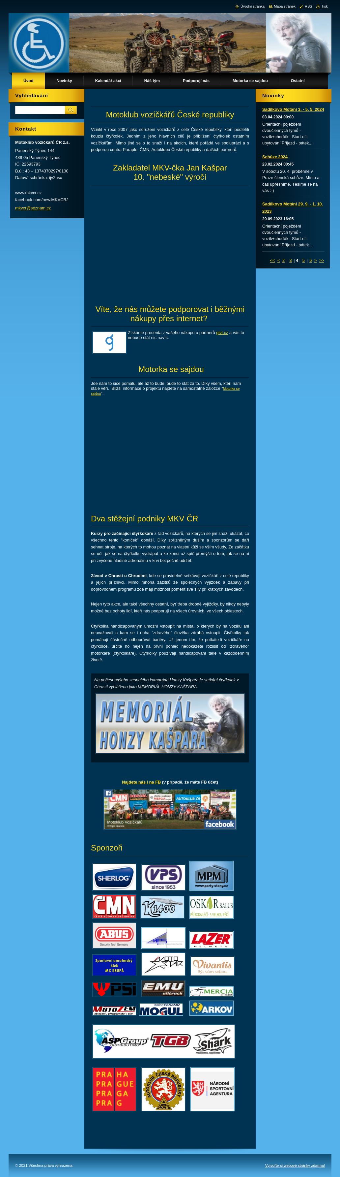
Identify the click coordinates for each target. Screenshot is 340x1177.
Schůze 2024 (275, 156)
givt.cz (222, 332)
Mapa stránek (285, 6)
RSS (308, 6)
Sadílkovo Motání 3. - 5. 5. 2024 (293, 109)
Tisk (324, 6)
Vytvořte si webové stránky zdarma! (295, 1165)
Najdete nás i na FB (141, 782)
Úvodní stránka (253, 6)
